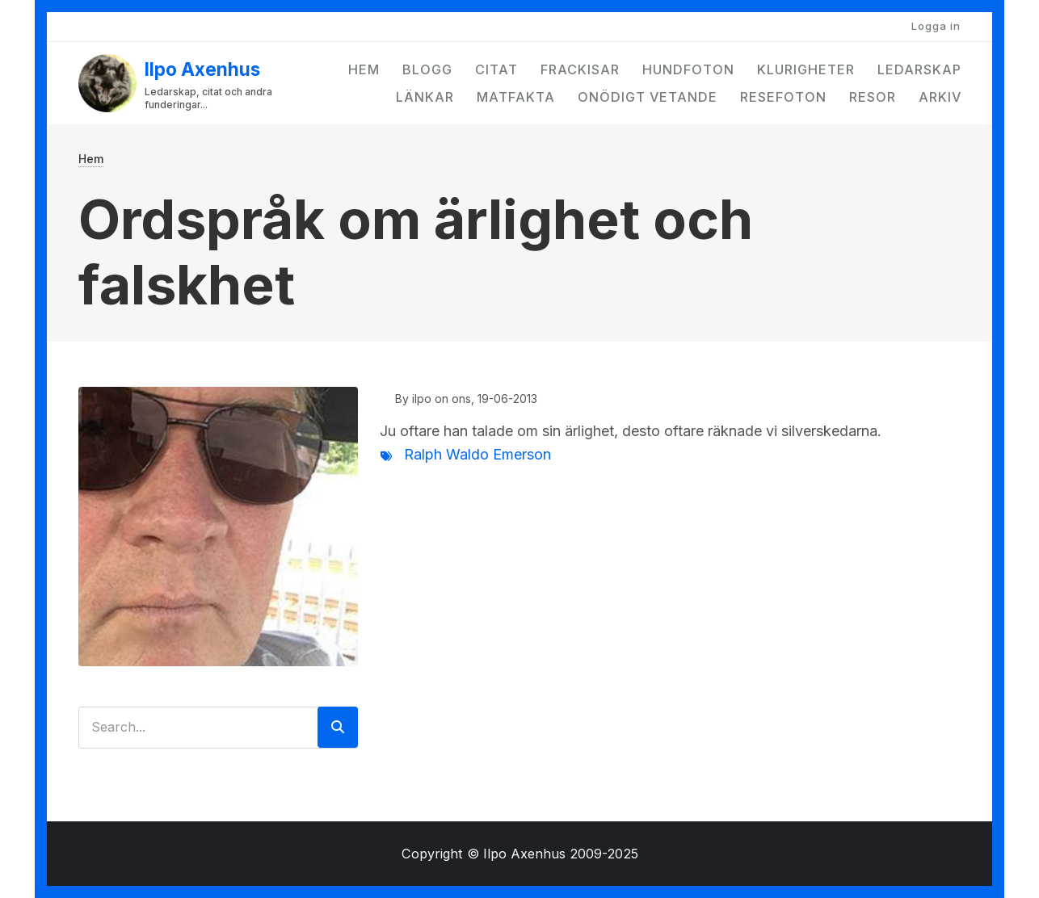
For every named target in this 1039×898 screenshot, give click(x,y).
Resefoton (783, 97)
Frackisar (580, 69)
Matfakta (516, 97)
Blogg (427, 69)
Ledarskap (919, 69)
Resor (872, 97)
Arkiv (940, 97)
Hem (364, 69)
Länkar (425, 97)
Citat (496, 69)
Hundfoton (688, 69)
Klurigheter (806, 69)
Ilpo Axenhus (202, 69)
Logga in (936, 25)
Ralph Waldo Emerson (477, 454)
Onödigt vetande (647, 97)
